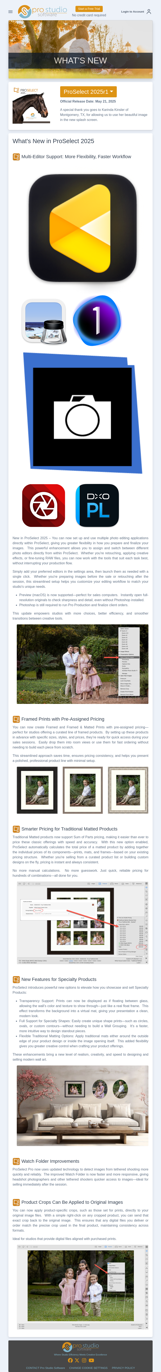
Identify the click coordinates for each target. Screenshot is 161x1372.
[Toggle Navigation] (10, 12)
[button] (136, 11)
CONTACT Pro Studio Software (45, 1367)
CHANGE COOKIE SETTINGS (88, 1367)
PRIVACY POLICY (123, 1367)
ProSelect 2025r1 (86, 92)
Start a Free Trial (89, 8)
